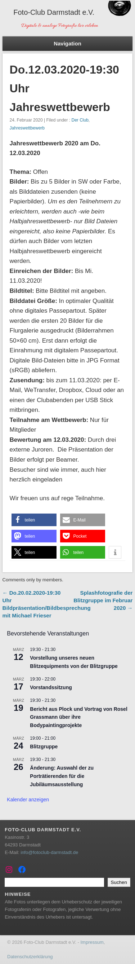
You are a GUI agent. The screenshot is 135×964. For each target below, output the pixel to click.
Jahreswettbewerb (27, 128)
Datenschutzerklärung (30, 956)
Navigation (67, 43)
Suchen (119, 882)
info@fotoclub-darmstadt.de (49, 852)
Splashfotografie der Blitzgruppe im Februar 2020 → (102, 600)
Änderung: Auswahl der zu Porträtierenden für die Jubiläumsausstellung (62, 776)
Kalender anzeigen (28, 799)
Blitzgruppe (44, 746)
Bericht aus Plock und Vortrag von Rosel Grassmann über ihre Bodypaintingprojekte (78, 717)
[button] (34, 520)
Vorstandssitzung (51, 687)
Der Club (79, 120)
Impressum (91, 942)
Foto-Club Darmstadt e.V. (53, 12)
